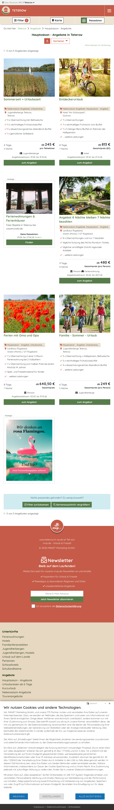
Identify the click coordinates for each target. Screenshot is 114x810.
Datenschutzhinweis (56, 807)
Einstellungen (52, 796)
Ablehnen (18, 796)
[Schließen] (109, 703)
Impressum (39, 807)
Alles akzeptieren (90, 796)
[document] (57, 749)
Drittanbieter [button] (74, 807)
